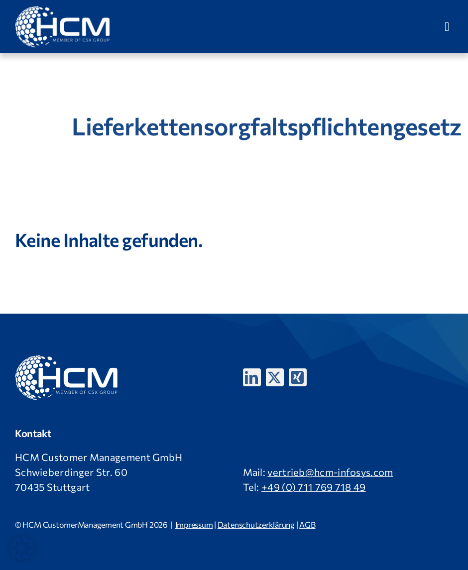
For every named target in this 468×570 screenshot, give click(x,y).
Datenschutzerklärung (256, 524)
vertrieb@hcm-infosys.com (330, 472)
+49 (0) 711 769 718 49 (313, 487)
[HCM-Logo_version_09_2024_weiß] (63, 10)
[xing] (298, 377)
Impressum (194, 524)
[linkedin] (252, 377)
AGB (307, 524)
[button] (22, 548)
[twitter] (275, 377)
